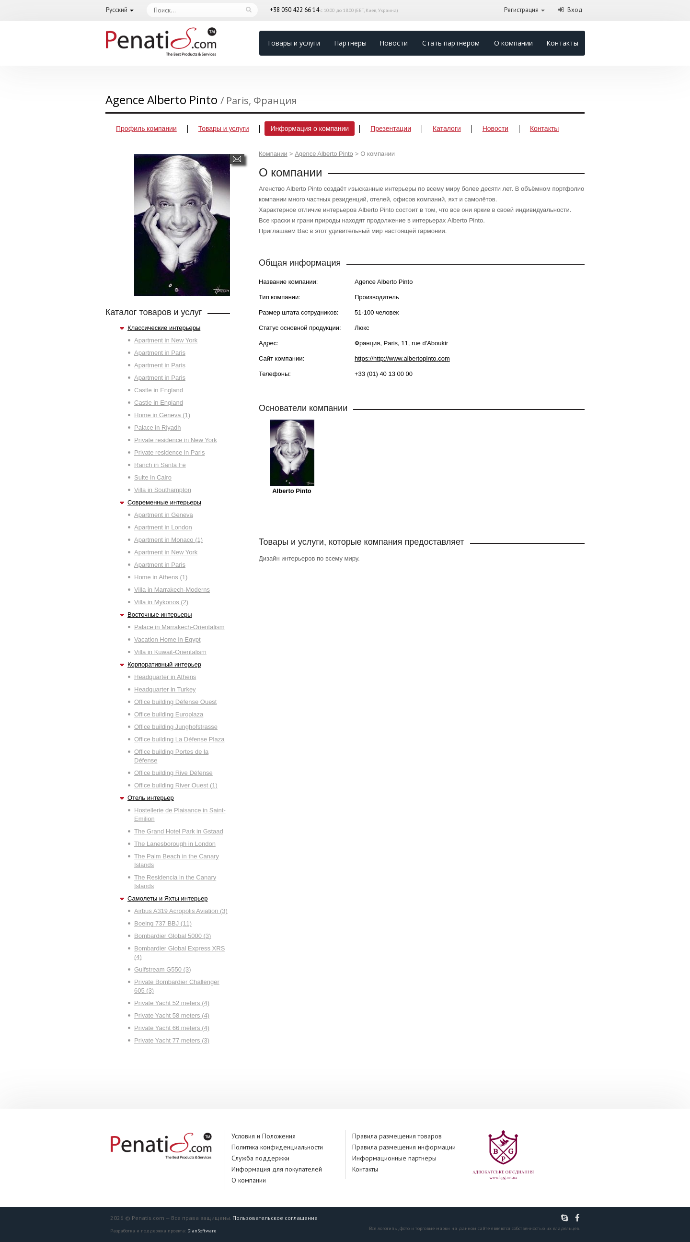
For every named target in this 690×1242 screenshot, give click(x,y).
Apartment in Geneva (163, 514)
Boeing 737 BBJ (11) (163, 923)
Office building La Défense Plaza (179, 739)
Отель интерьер (150, 797)
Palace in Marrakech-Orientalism (179, 627)
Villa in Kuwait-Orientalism (170, 652)
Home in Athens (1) (160, 577)
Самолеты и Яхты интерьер (167, 898)
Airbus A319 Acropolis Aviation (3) (181, 910)
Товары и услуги (293, 42)
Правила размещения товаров (397, 1136)
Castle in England (158, 390)
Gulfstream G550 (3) (162, 969)
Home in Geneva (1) (162, 415)
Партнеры (350, 42)
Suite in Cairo (153, 477)
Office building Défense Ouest (175, 701)
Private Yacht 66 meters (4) (171, 1027)
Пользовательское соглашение (275, 1217)
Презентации (390, 128)
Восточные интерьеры (159, 614)
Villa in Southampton (162, 489)
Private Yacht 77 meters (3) (171, 1040)
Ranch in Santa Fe (160, 465)
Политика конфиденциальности (277, 1147)
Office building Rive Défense (173, 772)
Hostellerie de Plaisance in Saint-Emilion (180, 814)
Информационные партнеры (394, 1158)
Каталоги (447, 128)
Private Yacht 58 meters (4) (171, 1015)
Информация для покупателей (276, 1169)
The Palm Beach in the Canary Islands (176, 860)
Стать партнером (451, 42)
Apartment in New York (165, 340)
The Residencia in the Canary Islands (175, 882)
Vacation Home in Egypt (167, 639)
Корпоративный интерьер (164, 664)
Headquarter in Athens (165, 676)
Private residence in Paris (169, 452)
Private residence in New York (175, 440)
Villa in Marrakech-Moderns (172, 589)
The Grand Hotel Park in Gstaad (178, 831)
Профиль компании (146, 128)
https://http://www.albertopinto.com (402, 358)
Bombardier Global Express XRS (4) (179, 953)
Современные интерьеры (164, 502)
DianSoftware (201, 1231)
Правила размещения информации (404, 1147)
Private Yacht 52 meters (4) (171, 1003)
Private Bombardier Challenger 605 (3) (176, 986)
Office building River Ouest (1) (176, 785)
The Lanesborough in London (175, 843)
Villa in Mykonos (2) (161, 602)
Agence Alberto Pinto (324, 153)
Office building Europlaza (168, 714)
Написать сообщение (237, 159)
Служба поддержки (260, 1158)
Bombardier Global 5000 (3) (172, 935)
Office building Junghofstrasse (176, 726)
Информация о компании (309, 128)
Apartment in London (163, 527)
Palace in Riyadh (157, 427)
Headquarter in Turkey (165, 689)
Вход (575, 10)
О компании (513, 42)
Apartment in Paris (159, 352)
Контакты (562, 42)
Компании (273, 153)
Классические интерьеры (163, 327)
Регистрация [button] (521, 10)
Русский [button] (116, 10)
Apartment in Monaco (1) (168, 539)
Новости (394, 42)
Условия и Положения (263, 1136)
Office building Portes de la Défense (171, 756)
